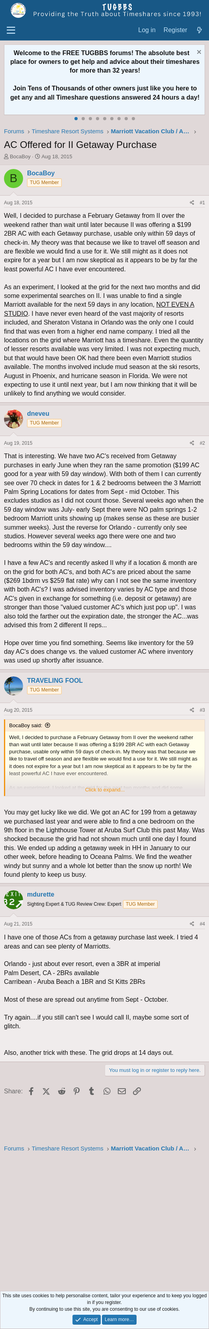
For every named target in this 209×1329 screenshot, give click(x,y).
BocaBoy (20, 156)
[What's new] (199, 30)
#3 (202, 710)
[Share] (192, 202)
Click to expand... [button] (105, 790)
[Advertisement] (104, 1223)
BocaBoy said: (25, 725)
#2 (202, 443)
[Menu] (11, 30)
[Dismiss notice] (198, 53)
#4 (202, 924)
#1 (202, 202)
